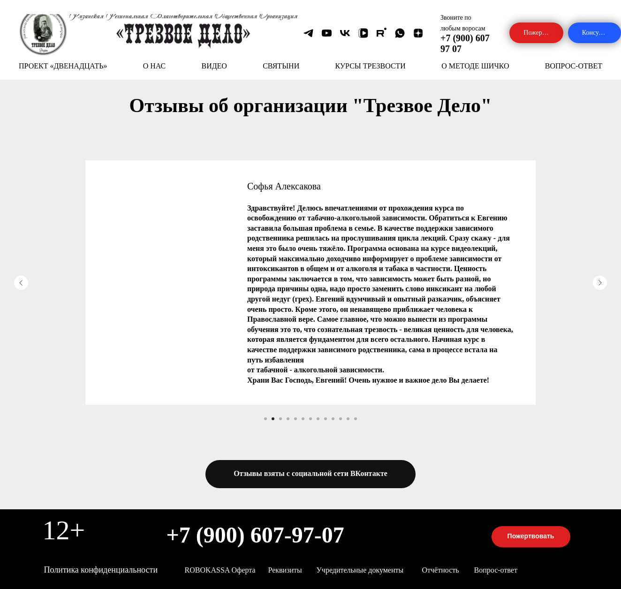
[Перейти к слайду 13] (355, 418)
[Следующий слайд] (600, 283)
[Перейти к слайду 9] (325, 418)
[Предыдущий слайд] (21, 283)
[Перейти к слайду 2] (273, 418)
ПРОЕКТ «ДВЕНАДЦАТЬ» (63, 66)
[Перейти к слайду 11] (340, 418)
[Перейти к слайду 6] (303, 418)
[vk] (345, 33)
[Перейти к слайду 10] (333, 418)
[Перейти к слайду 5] (295, 418)
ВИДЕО (214, 66)
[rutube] (381, 33)
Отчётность (440, 570)
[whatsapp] (400, 33)
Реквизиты (285, 570)
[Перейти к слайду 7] (310, 418)
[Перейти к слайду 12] (348, 418)
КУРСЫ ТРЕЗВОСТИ (370, 66)
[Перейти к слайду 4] (288, 418)
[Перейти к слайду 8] (318, 418)
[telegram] (308, 33)
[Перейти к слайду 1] (265, 418)
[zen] (418, 33)
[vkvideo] (363, 33)
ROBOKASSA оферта (220, 570)
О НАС (154, 66)
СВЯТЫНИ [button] (281, 66)
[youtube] (327, 33)
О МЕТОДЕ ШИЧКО (475, 66)
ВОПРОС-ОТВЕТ (573, 66)
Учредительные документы (360, 570)
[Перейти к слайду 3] (280, 418)
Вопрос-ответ (495, 570)
